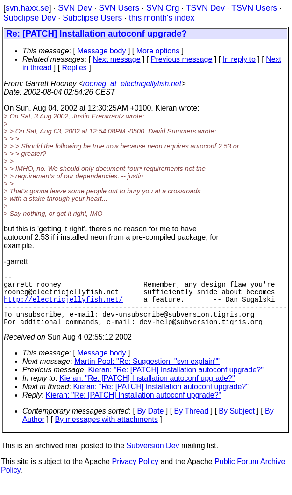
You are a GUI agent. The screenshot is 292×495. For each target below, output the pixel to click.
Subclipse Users (92, 17)
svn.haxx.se (27, 8)
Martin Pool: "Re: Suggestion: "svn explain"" (147, 374)
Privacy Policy (135, 475)
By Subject (236, 424)
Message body (101, 51)
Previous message (182, 59)
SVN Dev (75, 8)
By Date (150, 424)
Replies (74, 68)
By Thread (191, 424)
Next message (116, 59)
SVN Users (119, 8)
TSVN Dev (205, 8)
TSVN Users (254, 8)
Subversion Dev (153, 459)
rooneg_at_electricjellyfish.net (132, 84)
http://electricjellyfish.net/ (63, 306)
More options (158, 51)
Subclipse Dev (29, 17)
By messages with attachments (106, 432)
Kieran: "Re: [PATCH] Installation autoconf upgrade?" (176, 383)
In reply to (239, 59)
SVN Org (162, 8)
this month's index (161, 17)
